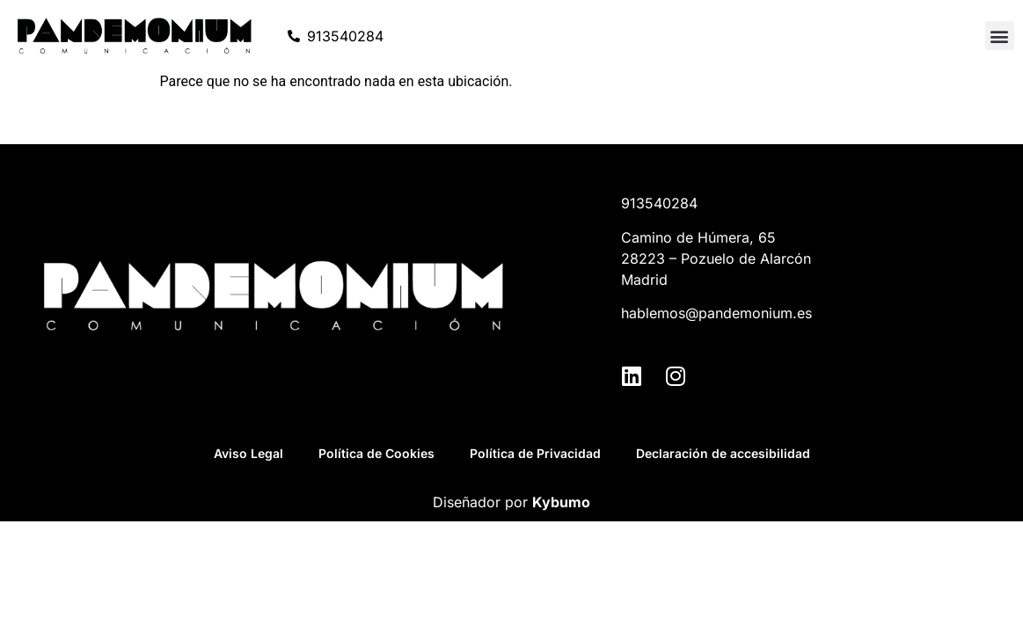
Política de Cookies (376, 453)
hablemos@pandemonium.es (716, 313)
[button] (999, 35)
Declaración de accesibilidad (723, 453)
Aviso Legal (248, 453)
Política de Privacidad (535, 453)
